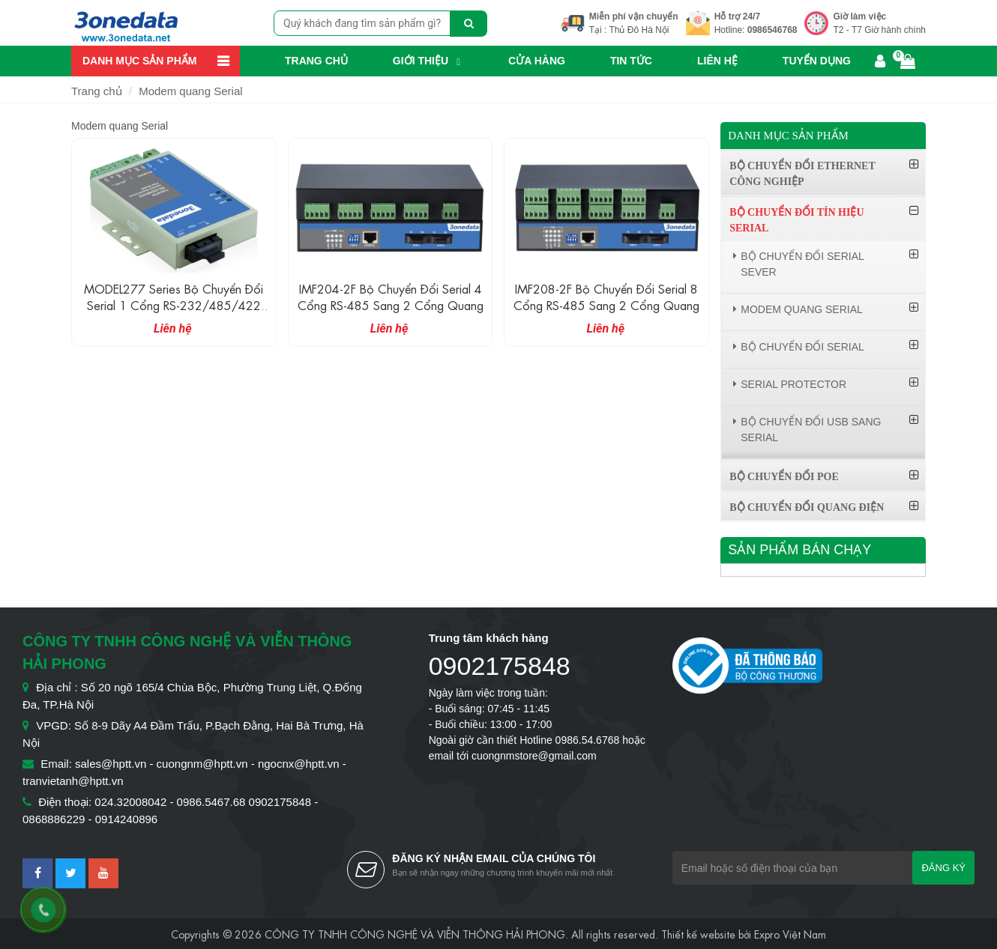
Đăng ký (943, 867)
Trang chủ (316, 61)
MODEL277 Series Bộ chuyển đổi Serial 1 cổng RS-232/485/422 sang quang (173, 304)
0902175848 (499, 666)
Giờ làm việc (859, 16)
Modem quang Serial (190, 91)
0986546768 (772, 30)
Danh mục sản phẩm (139, 61)
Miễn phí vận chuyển (633, 16)
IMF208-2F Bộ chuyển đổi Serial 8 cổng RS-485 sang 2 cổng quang (606, 296)
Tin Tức (631, 61)
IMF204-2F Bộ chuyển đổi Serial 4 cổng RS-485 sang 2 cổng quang (391, 296)
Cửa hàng (536, 61)
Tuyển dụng (817, 61)
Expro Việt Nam (790, 933)
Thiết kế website (698, 933)
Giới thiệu (420, 61)
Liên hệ (717, 61)
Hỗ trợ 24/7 (737, 16)
